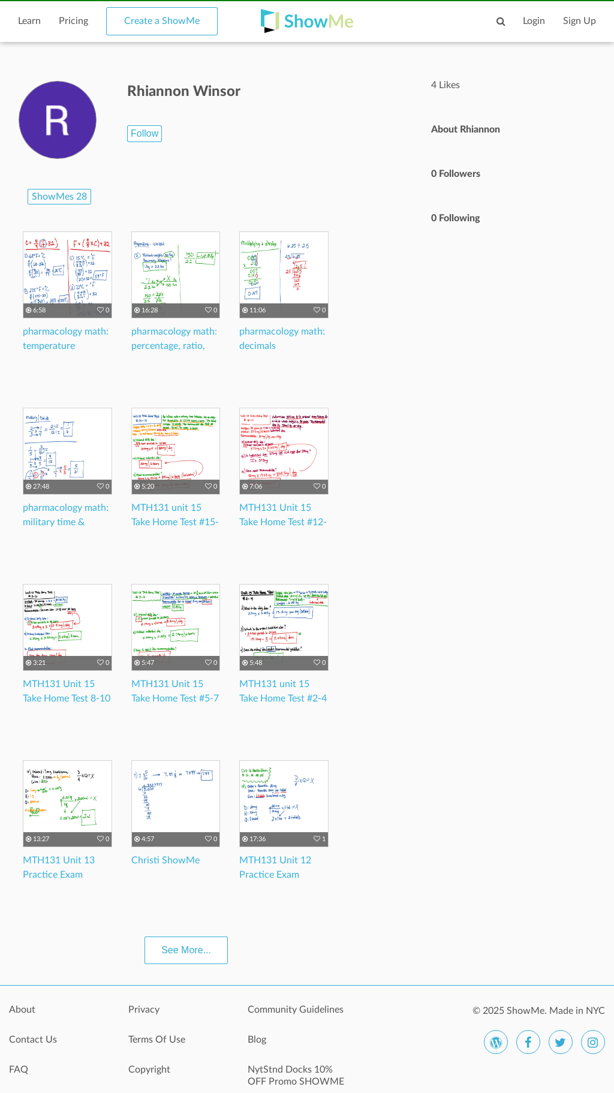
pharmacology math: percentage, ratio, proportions (174, 346)
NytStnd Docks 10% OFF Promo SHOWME (296, 1075)
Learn (29, 21)
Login (534, 21)
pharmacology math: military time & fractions (66, 522)
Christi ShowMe (165, 860)
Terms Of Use (156, 1039)
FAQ (18, 1069)
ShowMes (59, 196)
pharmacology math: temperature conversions (66, 346)
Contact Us (33, 1039)
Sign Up (579, 21)
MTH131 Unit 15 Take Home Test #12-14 (283, 522)
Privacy (143, 1009)
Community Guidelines (296, 1009)
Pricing (73, 21)
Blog (257, 1039)
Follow (144, 133)
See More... (186, 950)
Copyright (149, 1069)
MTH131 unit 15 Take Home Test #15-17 (175, 522)
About (22, 1009)
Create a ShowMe (162, 21)
